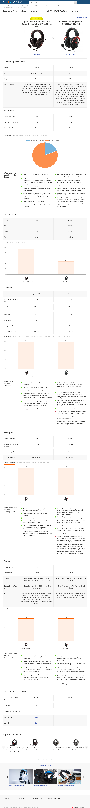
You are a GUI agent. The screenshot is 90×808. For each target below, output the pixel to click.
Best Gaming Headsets (16, 786)
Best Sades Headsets (40, 786)
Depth (18, 242)
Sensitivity (66, 336)
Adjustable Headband (23, 135)
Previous (3, 747)
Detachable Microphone (39, 135)
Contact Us (21, 798)
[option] (24, 748)
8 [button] (54, 760)
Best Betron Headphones (66, 786)
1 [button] (36, 760)
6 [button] (49, 760)
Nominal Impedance (44, 463)
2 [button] (38, 760)
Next (86, 747)
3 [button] (41, 760)
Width (12, 242)
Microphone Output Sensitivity (26, 463)
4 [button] (44, 760)
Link (36, 717)
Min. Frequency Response (34, 336)
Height (6, 242)
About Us (6, 798)
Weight (23, 242)
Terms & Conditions (53, 798)
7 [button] (51, 760)
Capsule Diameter (9, 463)
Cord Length (8, 609)
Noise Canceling (9, 135)
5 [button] (46, 760)
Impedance (7, 336)
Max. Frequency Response (53, 336)
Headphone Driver (18, 336)
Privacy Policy (37, 798)
